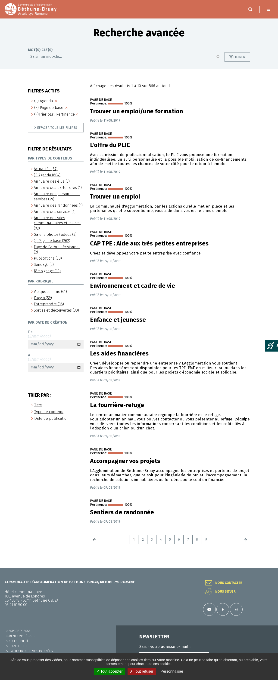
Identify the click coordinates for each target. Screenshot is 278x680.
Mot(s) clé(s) (40, 54)
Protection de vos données (31, 651)
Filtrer (239, 62)
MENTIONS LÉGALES (22, 636)
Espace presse (20, 631)
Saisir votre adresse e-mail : (165, 646)
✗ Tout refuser (141, 671)
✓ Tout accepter (109, 671)
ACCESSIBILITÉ (19, 641)
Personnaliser (172, 671)
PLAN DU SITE (18, 646)
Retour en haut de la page (268, 567)
